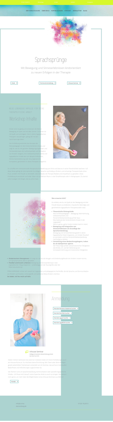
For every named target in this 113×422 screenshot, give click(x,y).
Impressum (82, 414)
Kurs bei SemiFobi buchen (62, 314)
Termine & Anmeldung (46, 84)
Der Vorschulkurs (33, 11)
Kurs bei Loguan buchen (61, 319)
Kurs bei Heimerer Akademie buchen (65, 310)
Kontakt (68, 11)
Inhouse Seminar (73, 84)
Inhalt (13, 84)
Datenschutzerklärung (91, 414)
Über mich (45, 11)
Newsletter (77, 11)
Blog (85, 11)
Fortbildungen (57, 11)
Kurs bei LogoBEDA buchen (62, 324)
